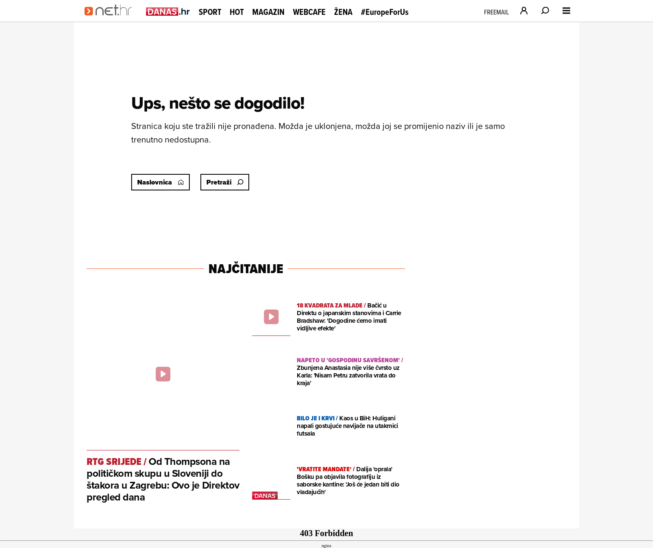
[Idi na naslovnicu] (111, 19)
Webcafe (309, 12)
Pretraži (224, 182)
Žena (343, 12)
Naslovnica (160, 182)
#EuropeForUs (384, 12)
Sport (210, 12)
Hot (237, 12)
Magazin (268, 12)
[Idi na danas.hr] (168, 11)
